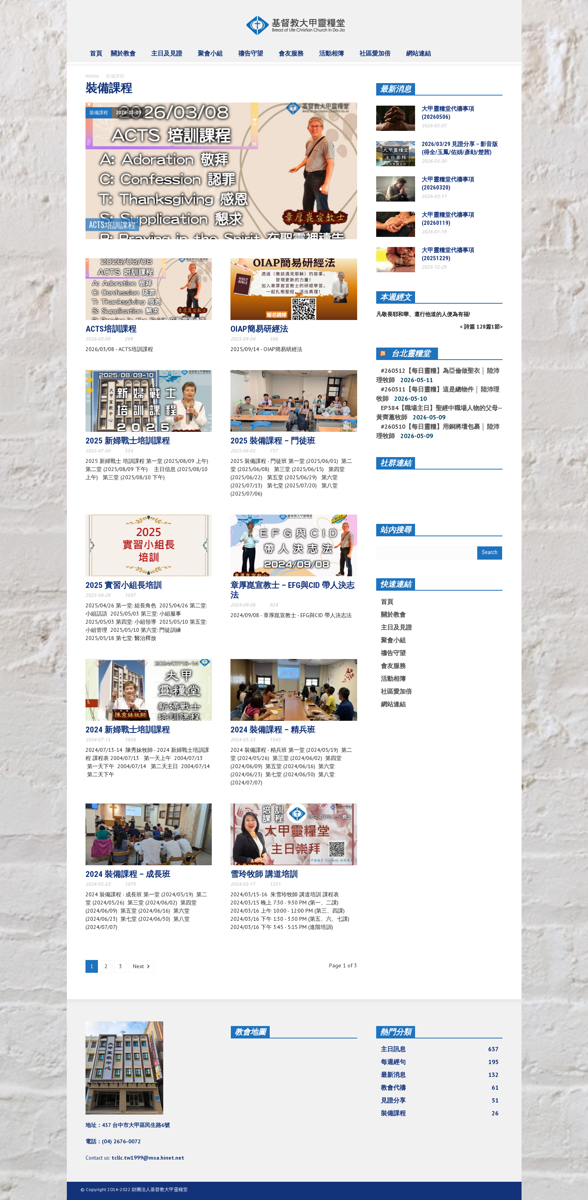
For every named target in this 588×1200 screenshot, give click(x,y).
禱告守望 (252, 57)
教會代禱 (440, 1087)
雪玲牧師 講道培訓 (264, 874)
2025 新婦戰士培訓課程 (127, 440)
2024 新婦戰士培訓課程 (127, 729)
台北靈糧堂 (410, 353)
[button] (495, 52)
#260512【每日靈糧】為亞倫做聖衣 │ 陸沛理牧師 (437, 375)
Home (92, 75)
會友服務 (292, 57)
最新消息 (395, 89)
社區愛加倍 (376, 57)
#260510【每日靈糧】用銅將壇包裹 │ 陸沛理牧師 (437, 431)
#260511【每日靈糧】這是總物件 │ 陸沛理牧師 (437, 393)
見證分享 (440, 1100)
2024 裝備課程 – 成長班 (127, 874)
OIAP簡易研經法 (259, 329)
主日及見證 (168, 57)
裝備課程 (98, 112)
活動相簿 (333, 57)
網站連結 (420, 57)
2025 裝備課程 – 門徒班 (272, 440)
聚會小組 (211, 57)
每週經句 (440, 1061)
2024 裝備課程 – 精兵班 (272, 729)
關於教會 (124, 57)
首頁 (96, 53)
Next (141, 966)
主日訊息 (440, 1049)
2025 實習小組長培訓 (123, 585)
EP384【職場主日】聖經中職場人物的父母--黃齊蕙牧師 (439, 412)
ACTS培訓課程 (110, 329)
